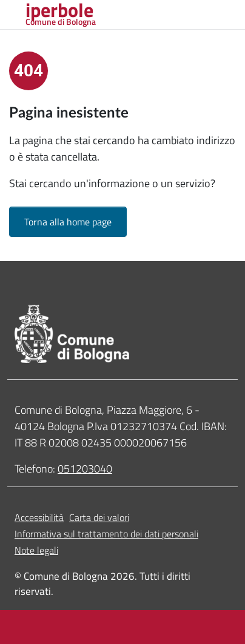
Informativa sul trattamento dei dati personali (106, 533)
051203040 (85, 468)
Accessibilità (39, 517)
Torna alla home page (68, 221)
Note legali (36, 550)
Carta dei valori (99, 517)
